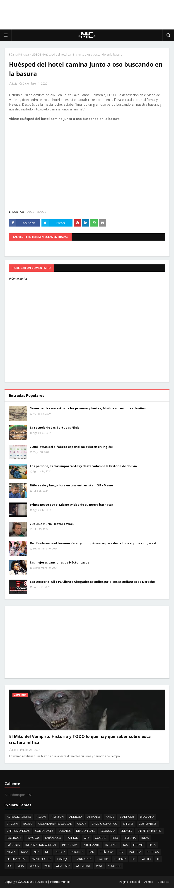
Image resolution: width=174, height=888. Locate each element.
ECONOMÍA (108, 831)
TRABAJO (62, 859)
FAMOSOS (33, 838)
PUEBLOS (153, 852)
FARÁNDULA (53, 838)
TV (133, 859)
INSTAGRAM (69, 845)
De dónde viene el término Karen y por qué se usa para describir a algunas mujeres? (93, 543)
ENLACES (126, 831)
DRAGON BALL (85, 831)
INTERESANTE (91, 845)
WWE (99, 866)
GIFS (86, 838)
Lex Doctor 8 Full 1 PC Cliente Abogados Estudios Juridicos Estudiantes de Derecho (92, 582)
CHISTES (128, 824)
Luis (14, 83)
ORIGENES (76, 852)
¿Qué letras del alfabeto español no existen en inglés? (71, 447)
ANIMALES (93, 817)
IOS (125, 845)
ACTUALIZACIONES (19, 817)
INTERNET (111, 845)
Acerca (148, 882)
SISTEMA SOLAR (16, 859)
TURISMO (120, 859)
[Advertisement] (87, 15)
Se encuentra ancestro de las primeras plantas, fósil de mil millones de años (88, 408)
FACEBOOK (14, 838)
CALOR (81, 824)
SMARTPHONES (41, 859)
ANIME (110, 817)
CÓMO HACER (44, 831)
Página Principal (19, 54)
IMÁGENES (13, 845)
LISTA (152, 845)
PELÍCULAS (106, 852)
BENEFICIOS (127, 817)
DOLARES (64, 831)
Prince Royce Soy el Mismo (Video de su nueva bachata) (71, 505)
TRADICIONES (82, 859)
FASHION (72, 838)
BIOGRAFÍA (147, 817)
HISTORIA (130, 838)
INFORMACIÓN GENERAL (40, 845)
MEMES (11, 852)
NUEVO (60, 852)
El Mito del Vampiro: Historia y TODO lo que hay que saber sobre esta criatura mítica (80, 739)
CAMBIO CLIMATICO (104, 824)
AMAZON (58, 817)
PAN (91, 852)
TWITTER (145, 859)
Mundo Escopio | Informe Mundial (49, 882)
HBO (115, 838)
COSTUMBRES (147, 824)
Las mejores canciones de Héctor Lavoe (59, 562)
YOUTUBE (114, 866)
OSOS (30, 212)
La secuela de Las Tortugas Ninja (55, 427)
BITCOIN (12, 824)
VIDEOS (36, 54)
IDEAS (145, 838)
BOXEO (28, 824)
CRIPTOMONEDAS (18, 831)
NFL (47, 852)
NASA (24, 852)
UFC (9, 866)
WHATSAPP (63, 866)
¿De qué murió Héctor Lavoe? (52, 524)
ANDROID (75, 817)
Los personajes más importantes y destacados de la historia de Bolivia (83, 466)
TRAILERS (102, 859)
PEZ (121, 852)
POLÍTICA (135, 852)
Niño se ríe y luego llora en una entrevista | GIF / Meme (71, 485)
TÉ (158, 859)
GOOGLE (100, 838)
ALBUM (41, 817)
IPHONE (138, 845)
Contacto (163, 882)
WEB (47, 866)
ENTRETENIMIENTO (149, 831)
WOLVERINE (83, 866)
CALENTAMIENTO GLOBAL (55, 824)
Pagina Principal (129, 882)
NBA (36, 852)
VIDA (21, 866)
